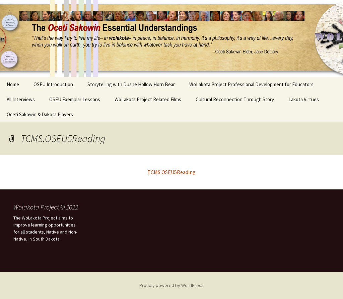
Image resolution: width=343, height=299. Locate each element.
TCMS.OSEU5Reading (171, 172)
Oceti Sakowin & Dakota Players (40, 114)
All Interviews (21, 99)
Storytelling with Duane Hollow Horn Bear (131, 84)
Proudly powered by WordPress (171, 285)
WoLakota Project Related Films (148, 99)
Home (13, 84)
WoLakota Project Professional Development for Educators (251, 84)
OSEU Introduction (53, 84)
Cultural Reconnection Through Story (235, 99)
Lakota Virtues (303, 99)
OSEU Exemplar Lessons (74, 99)
